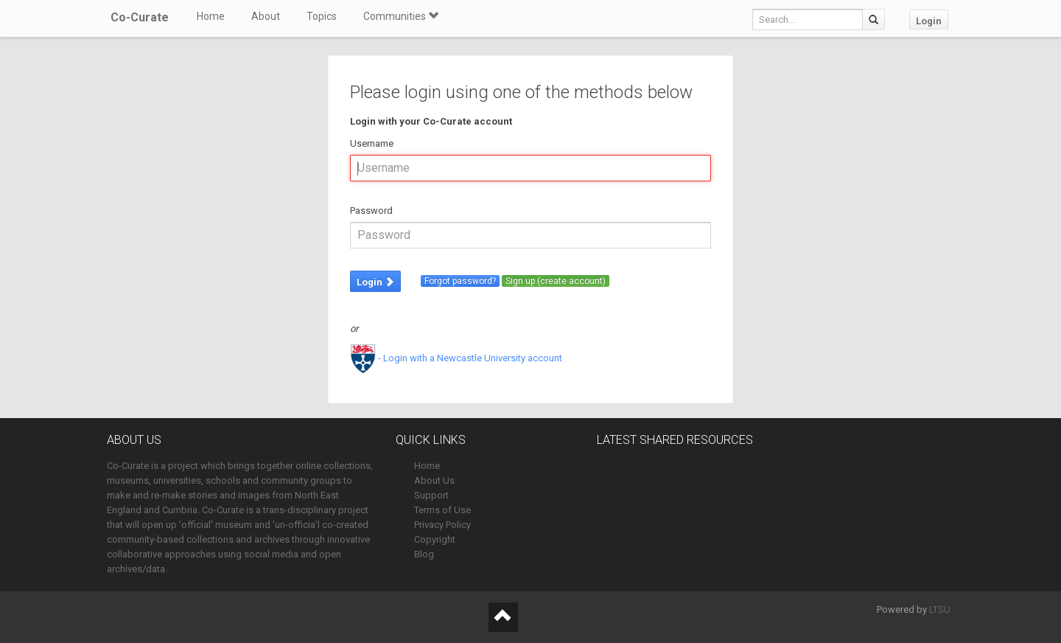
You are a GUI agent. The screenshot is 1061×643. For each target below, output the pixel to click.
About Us (434, 480)
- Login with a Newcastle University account (456, 358)
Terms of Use (442, 509)
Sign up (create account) (555, 281)
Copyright (434, 539)
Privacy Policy (442, 524)
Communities (400, 16)
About (265, 16)
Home (211, 16)
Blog (424, 554)
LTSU (939, 609)
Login (929, 21)
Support (431, 495)
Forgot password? (460, 281)
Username (371, 143)
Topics (322, 16)
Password (371, 210)
